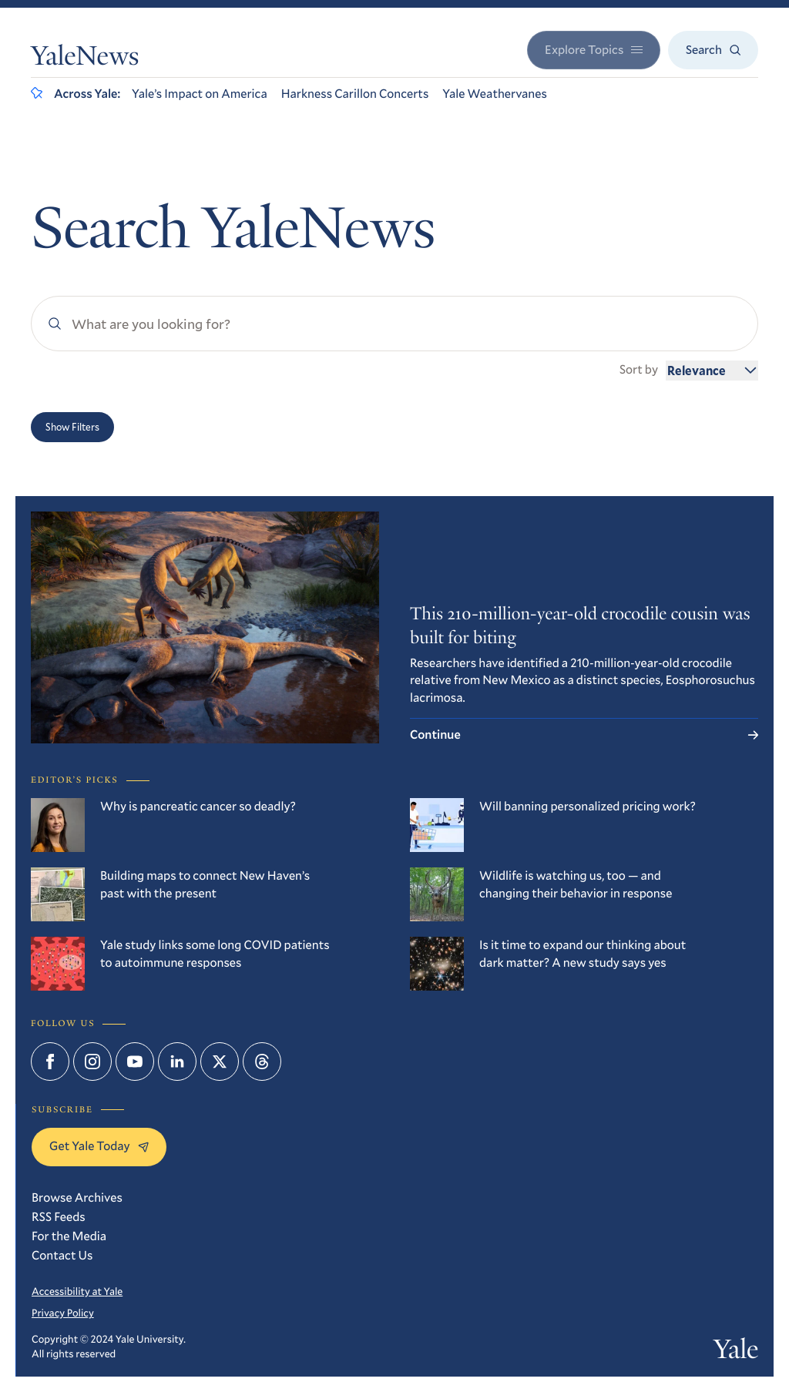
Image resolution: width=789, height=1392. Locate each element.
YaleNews (85, 59)
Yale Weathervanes (494, 94)
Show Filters (72, 427)
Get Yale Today (99, 1146)
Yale (735, 1353)
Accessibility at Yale (77, 1291)
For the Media (69, 1236)
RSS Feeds (59, 1217)
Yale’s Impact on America (199, 94)
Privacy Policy (63, 1313)
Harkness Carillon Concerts (355, 94)
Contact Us (62, 1255)
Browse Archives (77, 1197)
